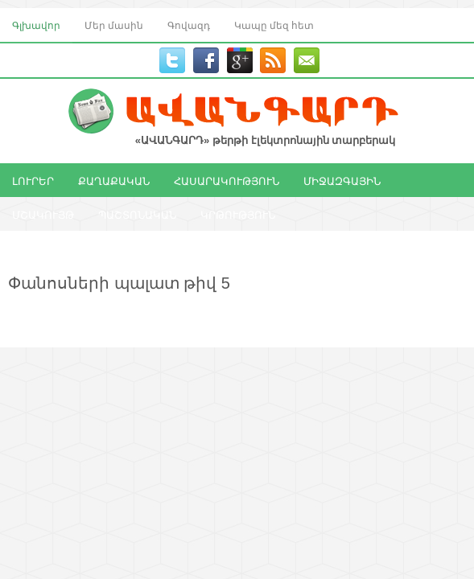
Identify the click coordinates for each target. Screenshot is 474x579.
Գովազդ (188, 24)
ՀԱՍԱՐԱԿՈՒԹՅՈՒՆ (226, 180)
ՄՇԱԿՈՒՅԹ (43, 214)
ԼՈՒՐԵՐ (33, 180)
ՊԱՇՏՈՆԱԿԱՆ (137, 214)
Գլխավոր (36, 24)
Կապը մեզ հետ (274, 24)
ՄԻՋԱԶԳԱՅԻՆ (342, 180)
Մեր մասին (113, 24)
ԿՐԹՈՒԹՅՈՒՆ (237, 214)
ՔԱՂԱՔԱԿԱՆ (114, 180)
